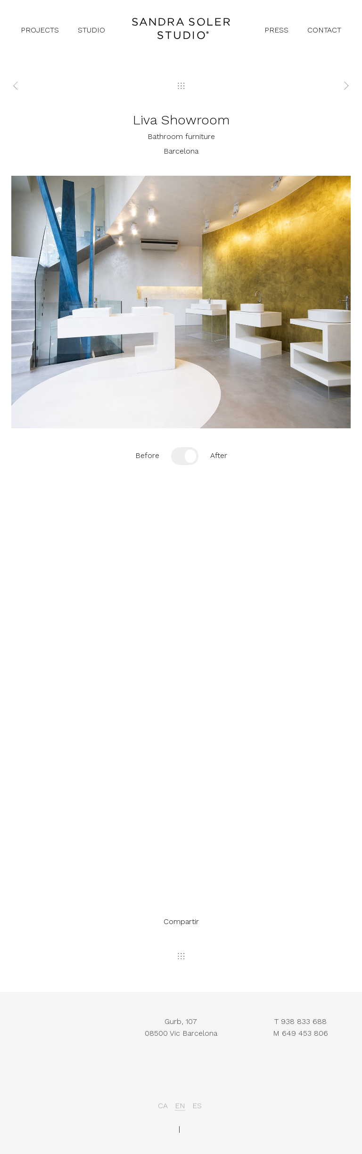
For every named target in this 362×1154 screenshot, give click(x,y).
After (218, 455)
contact (324, 29)
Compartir (181, 921)
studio (91, 29)
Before (147, 455)
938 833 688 (304, 1030)
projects (40, 29)
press (276, 29)
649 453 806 (305, 1042)
